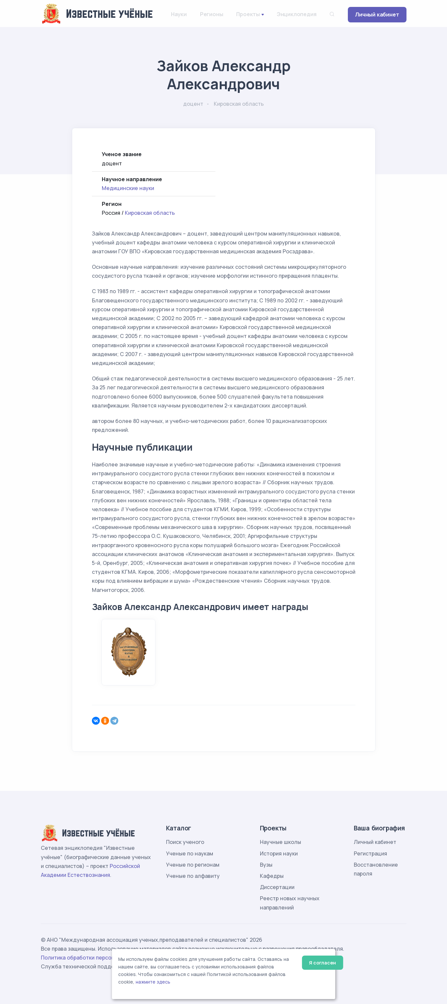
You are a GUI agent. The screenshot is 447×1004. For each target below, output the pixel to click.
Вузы (266, 864)
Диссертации (277, 887)
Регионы (211, 14)
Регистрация (370, 853)
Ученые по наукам (189, 853)
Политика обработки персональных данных (98, 957)
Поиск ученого (185, 842)
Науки (179, 14)
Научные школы (280, 842)
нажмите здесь (153, 982)
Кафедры (272, 875)
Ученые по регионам (192, 864)
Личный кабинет (377, 14)
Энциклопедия (297, 14)
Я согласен (322, 963)
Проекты (248, 14)
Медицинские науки (128, 188)
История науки (279, 853)
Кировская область (150, 212)
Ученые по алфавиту (193, 875)
